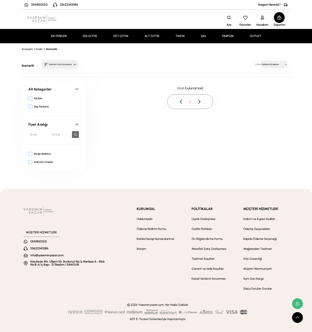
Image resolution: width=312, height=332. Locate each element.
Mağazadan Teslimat (257, 249)
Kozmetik (51, 49)
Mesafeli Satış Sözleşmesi (209, 249)
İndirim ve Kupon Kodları (259, 219)
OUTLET (255, 36)
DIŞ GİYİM (90, 36)
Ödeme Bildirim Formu (151, 229)
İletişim (141, 249)
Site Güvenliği (252, 259)
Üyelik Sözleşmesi (203, 219)
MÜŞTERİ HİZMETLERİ (260, 209)
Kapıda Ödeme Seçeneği (260, 239)
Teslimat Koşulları (203, 259)
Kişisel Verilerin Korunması (209, 279)
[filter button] (75, 134)
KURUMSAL (146, 209)
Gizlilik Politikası (202, 229)
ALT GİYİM (152, 36)
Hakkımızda (144, 219)
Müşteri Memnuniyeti (257, 269)
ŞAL (203, 36)
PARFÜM (228, 36)
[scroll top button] (297, 317)
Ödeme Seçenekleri (256, 229)
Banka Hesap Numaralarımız (155, 239)
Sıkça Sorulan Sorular (257, 288)
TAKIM (180, 36)
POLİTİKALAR (202, 209)
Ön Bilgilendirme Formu (207, 239)
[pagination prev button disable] (181, 101)
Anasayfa (27, 49)
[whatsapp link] (297, 303)
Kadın (39, 49)
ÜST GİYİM (120, 36)
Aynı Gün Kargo (253, 279)
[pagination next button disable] (199, 101)
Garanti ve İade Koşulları (208, 269)
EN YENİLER (59, 36)
